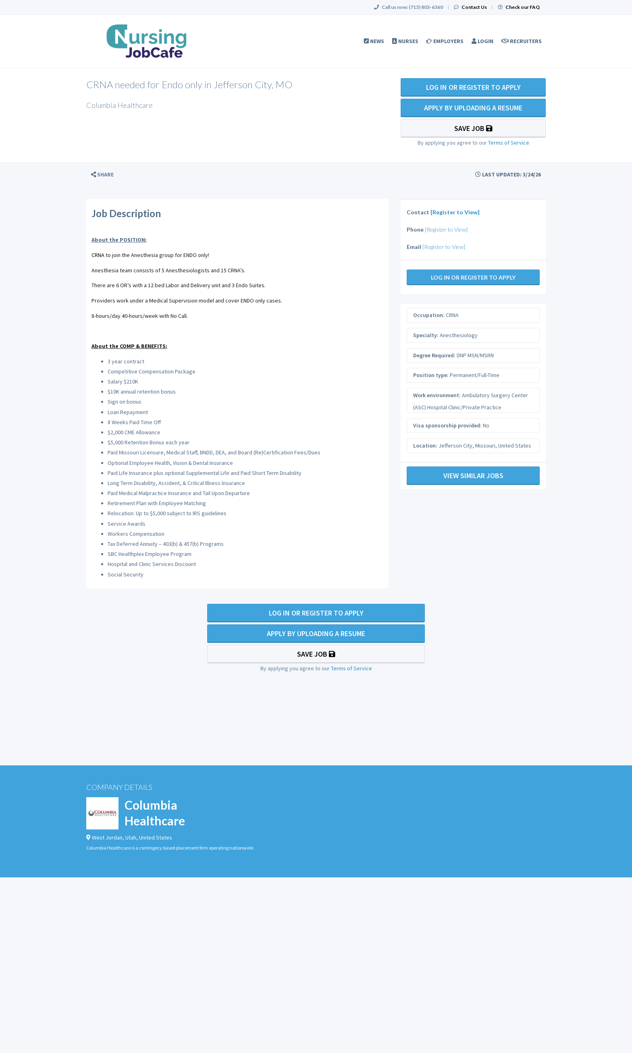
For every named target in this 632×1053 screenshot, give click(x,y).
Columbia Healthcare (155, 813)
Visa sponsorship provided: (447, 425)
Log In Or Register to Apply (473, 87)
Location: (425, 445)
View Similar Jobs (473, 475)
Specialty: (426, 335)
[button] (102, 174)
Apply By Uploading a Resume (473, 107)
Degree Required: (434, 355)
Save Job (473, 128)
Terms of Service (508, 142)
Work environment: (437, 395)
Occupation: (429, 315)
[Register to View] (455, 212)
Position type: (431, 375)
